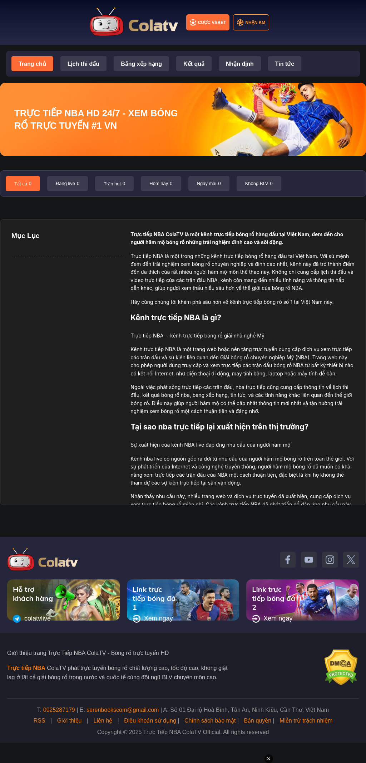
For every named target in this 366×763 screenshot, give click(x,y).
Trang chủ (32, 64)
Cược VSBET (208, 22)
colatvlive (32, 619)
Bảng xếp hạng (141, 64)
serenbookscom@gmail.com (122, 710)
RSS (39, 721)
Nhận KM (251, 22)
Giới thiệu (69, 721)
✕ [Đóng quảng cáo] (269, 759)
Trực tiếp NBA (147, 234)
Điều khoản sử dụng (150, 721)
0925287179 (59, 710)
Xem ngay (153, 619)
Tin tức (284, 64)
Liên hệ (103, 721)
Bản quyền (257, 721)
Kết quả (193, 64)
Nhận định (240, 64)
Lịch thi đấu (83, 64)
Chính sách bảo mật (210, 721)
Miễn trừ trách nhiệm (306, 721)
